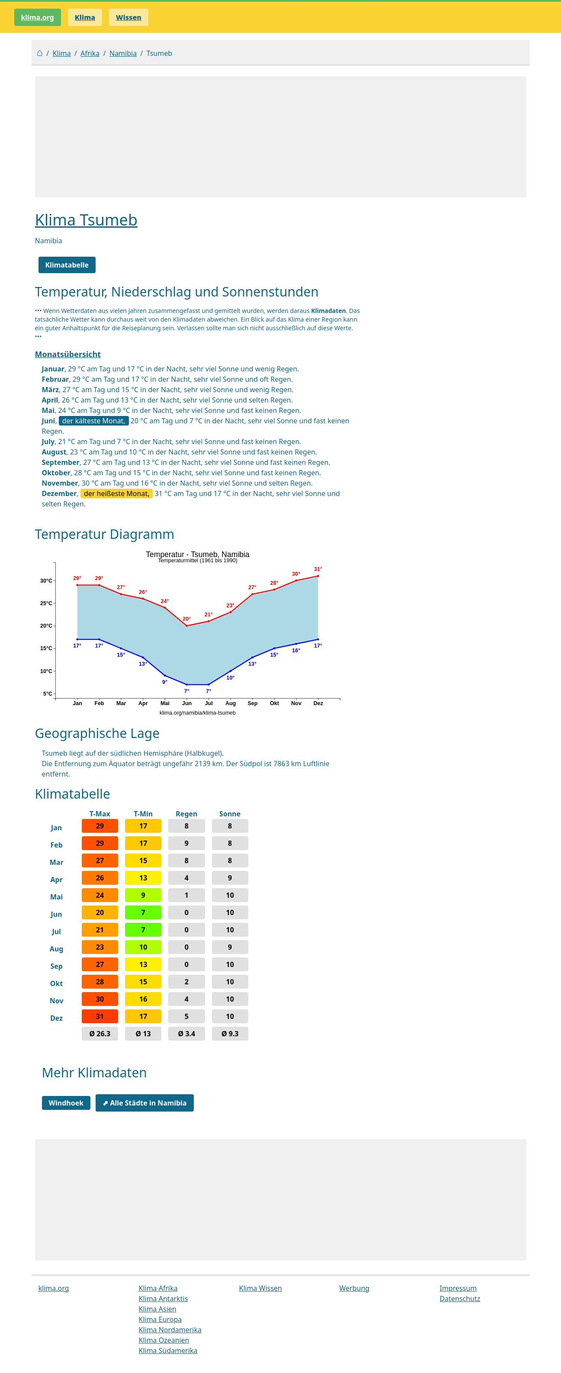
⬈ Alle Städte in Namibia (144, 1103)
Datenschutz (460, 1298)
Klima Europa (160, 1319)
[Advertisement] (280, 136)
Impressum (458, 1288)
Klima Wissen (260, 1288)
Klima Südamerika (168, 1350)
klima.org (37, 17)
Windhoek (66, 1103)
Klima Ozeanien (164, 1340)
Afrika (89, 53)
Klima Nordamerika (170, 1329)
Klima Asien (157, 1309)
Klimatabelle (67, 265)
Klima (62, 53)
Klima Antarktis (163, 1298)
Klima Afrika (158, 1288)
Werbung (355, 1288)
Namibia (123, 53)
